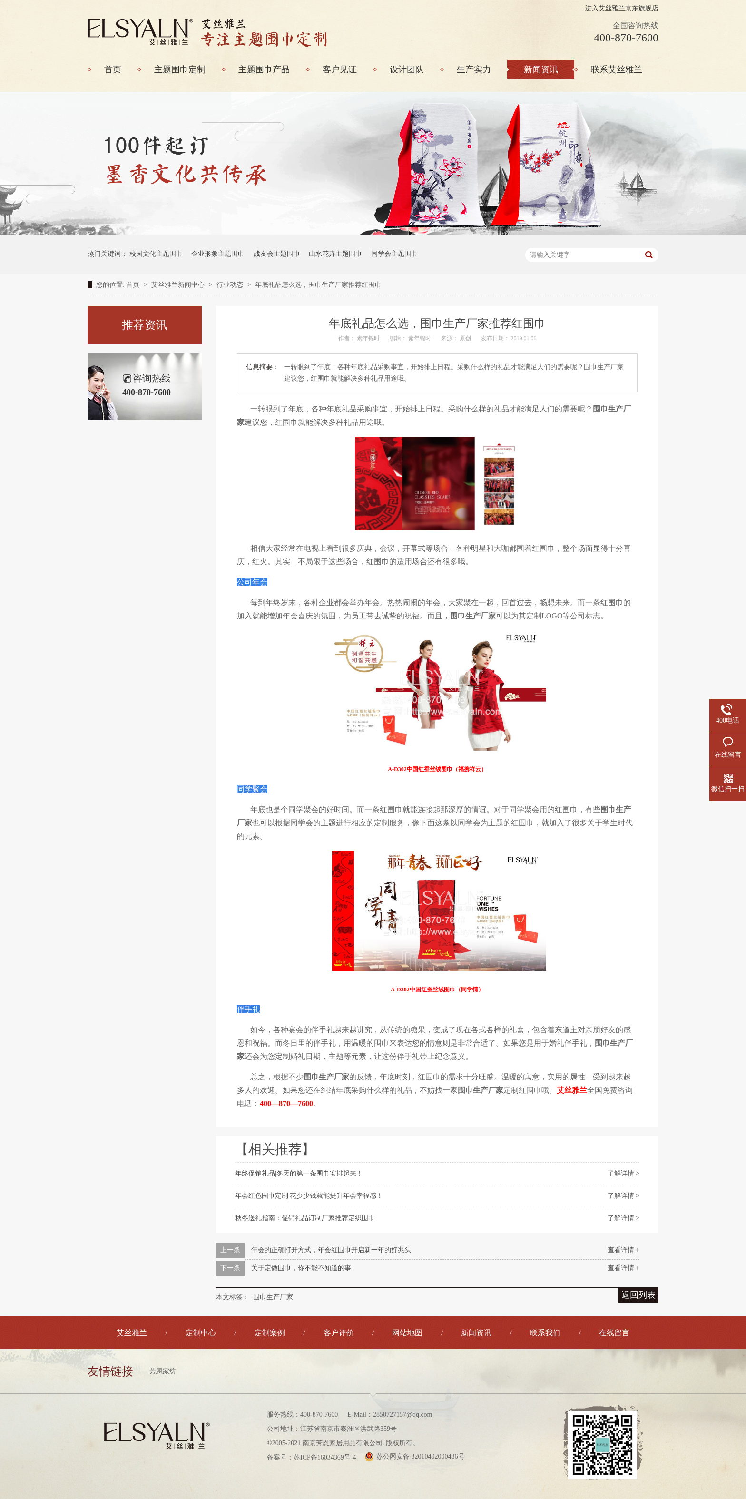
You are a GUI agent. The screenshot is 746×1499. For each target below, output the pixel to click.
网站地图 (407, 1333)
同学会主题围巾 (394, 253)
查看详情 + (623, 1250)
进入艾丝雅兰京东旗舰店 (621, 8)
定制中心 (201, 1333)
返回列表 (638, 1295)
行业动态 (230, 284)
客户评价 (339, 1333)
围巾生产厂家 (273, 1297)
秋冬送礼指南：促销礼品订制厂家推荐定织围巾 (305, 1218)
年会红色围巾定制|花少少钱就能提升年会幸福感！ (309, 1195)
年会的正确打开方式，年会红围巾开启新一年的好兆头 (331, 1250)
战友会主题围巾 (277, 253)
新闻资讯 (476, 1333)
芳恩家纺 (162, 1371)
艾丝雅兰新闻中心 (178, 284)
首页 (133, 284)
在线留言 (614, 1333)
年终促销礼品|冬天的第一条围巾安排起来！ (299, 1173)
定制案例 (270, 1333)
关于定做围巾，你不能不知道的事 (301, 1268)
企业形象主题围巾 (218, 253)
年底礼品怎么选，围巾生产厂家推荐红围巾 (318, 284)
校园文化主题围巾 (156, 253)
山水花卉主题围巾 (335, 253)
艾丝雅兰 (132, 1333)
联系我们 (545, 1333)
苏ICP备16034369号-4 (325, 1457)
